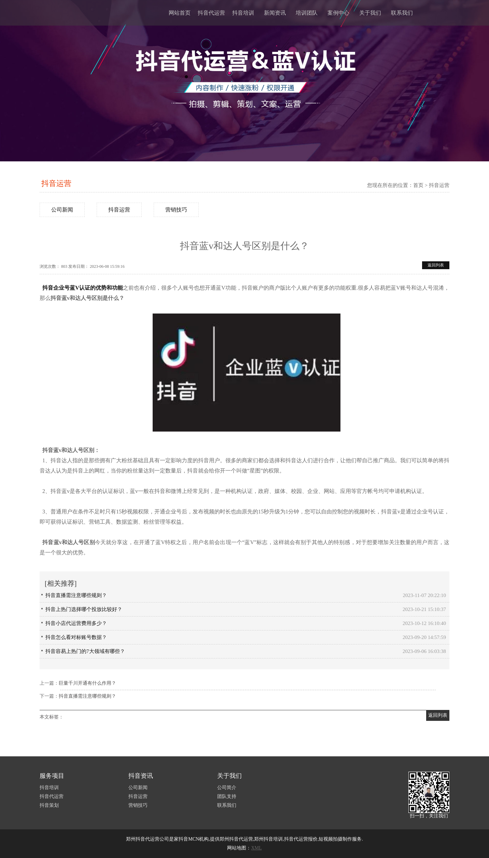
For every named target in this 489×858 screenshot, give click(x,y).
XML (256, 847)
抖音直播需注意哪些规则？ (76, 595)
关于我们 (370, 13)
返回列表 (436, 265)
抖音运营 (56, 183)
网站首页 (180, 13)
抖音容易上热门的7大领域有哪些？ (85, 651)
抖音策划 (49, 805)
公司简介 (226, 787)
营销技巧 (176, 210)
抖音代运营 (211, 13)
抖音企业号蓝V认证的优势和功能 (82, 288)
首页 (418, 185)
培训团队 (307, 13)
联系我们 (402, 13)
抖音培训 (243, 13)
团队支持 (226, 796)
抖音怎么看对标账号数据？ (76, 637)
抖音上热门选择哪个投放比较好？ (83, 609)
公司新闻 (62, 210)
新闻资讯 (275, 13)
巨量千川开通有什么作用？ (87, 683)
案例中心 (338, 13)
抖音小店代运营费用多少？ (76, 623)
